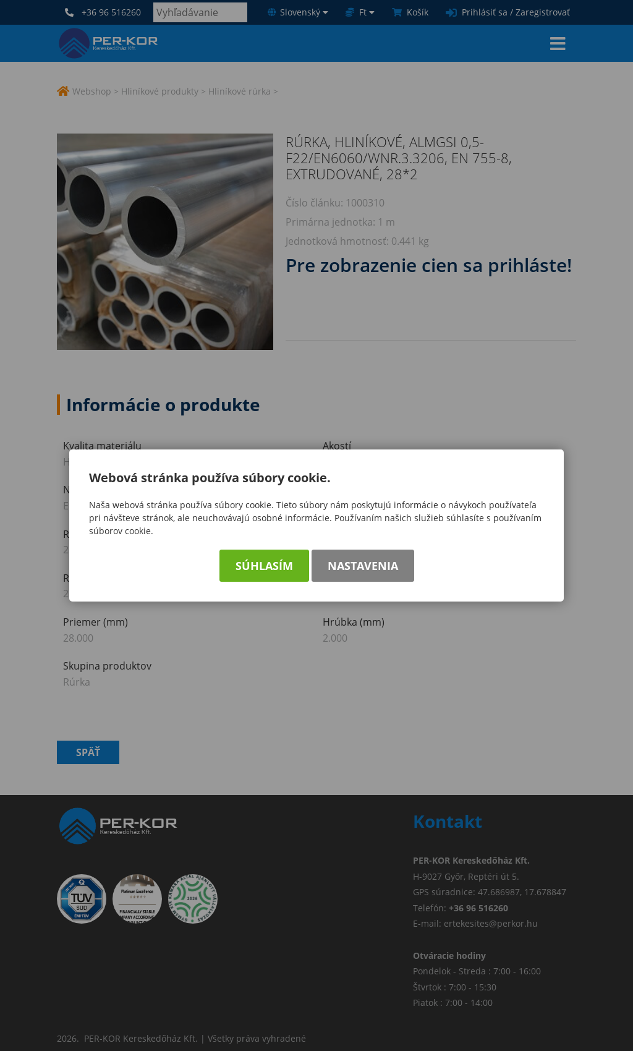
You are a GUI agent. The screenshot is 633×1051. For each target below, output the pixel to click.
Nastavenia (363, 565)
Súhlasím (264, 565)
